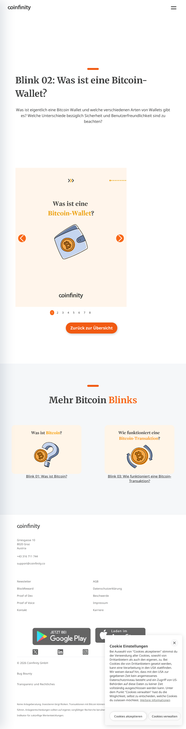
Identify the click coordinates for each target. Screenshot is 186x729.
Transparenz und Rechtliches (36, 684)
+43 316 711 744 (27, 556)
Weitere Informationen (155, 700)
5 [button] (73, 312)
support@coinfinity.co (31, 563)
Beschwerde (101, 595)
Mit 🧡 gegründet (152, 695)
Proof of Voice (26, 603)
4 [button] (68, 312)
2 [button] (57, 312)
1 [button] (52, 312)
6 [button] (79, 312)
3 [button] (63, 312)
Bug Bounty (24, 673)
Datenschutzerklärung (107, 588)
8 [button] (90, 312)
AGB (95, 581)
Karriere (98, 610)
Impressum (100, 603)
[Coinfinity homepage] (15, 7)
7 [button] (84, 312)
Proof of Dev (25, 595)
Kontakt (22, 610)
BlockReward (25, 588)
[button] (23, 238)
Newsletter (24, 581)
